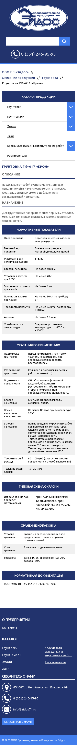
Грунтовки (14, 106)
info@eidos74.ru (24, 709)
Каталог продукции (38, 96)
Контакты (9, 628)
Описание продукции (18, 77)
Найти (64, 41)
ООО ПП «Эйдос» (15, 72)
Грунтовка (50, 77)
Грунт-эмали (15, 116)
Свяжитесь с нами (18, 676)
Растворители (17, 155)
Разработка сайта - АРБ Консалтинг (53, 750)
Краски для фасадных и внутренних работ (35, 145)
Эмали (11, 126)
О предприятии (16, 620)
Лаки (10, 136)
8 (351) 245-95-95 (25, 698)
